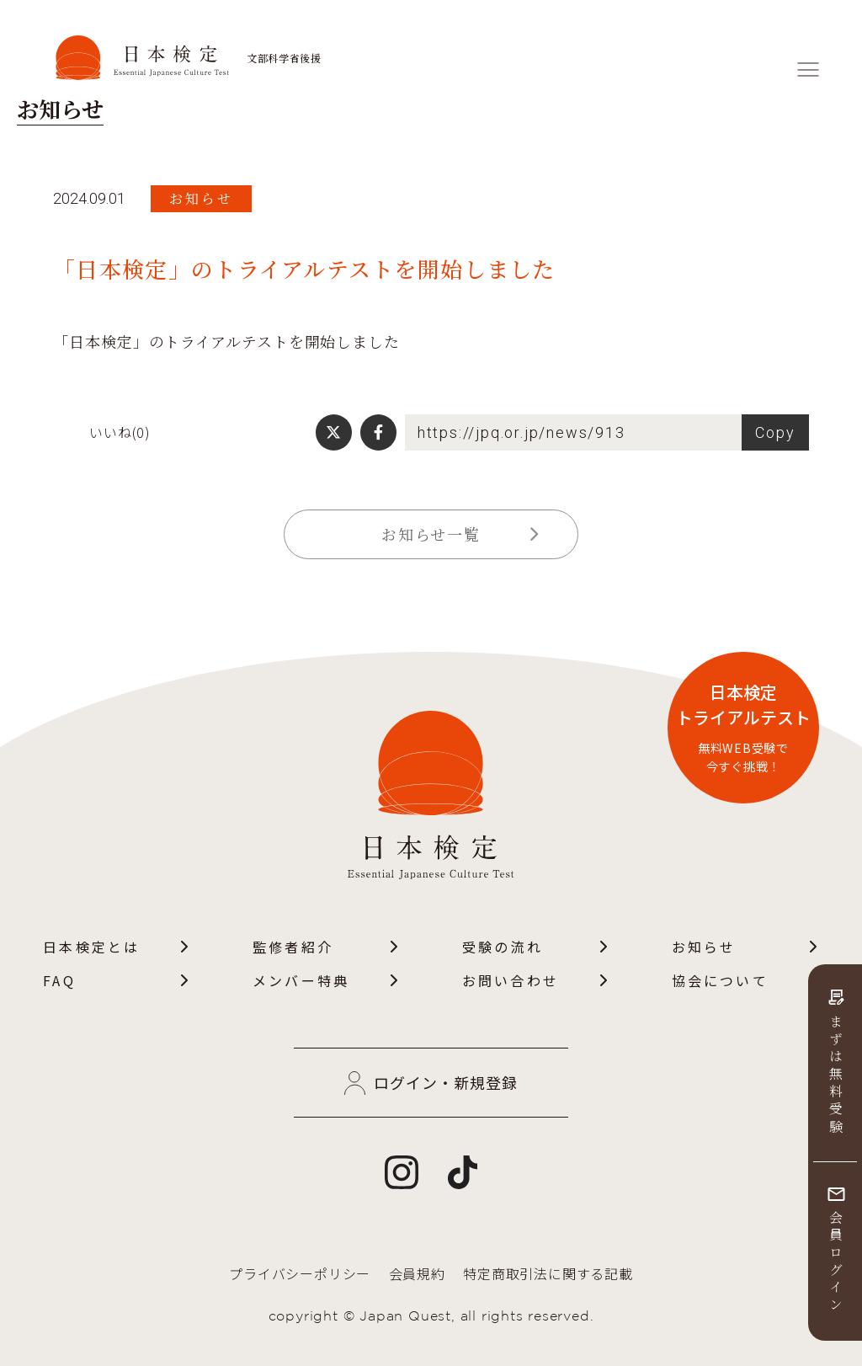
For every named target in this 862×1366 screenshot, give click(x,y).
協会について (745, 980)
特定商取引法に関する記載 (548, 1273)
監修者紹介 (326, 946)
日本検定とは (116, 946)
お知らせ (745, 946)
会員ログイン (835, 1251)
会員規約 (417, 1273)
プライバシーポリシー (299, 1273)
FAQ (116, 980)
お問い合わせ (535, 980)
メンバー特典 (326, 980)
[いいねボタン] (65, 432)
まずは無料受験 (835, 1063)
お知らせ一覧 (460, 534)
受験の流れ (535, 946)
